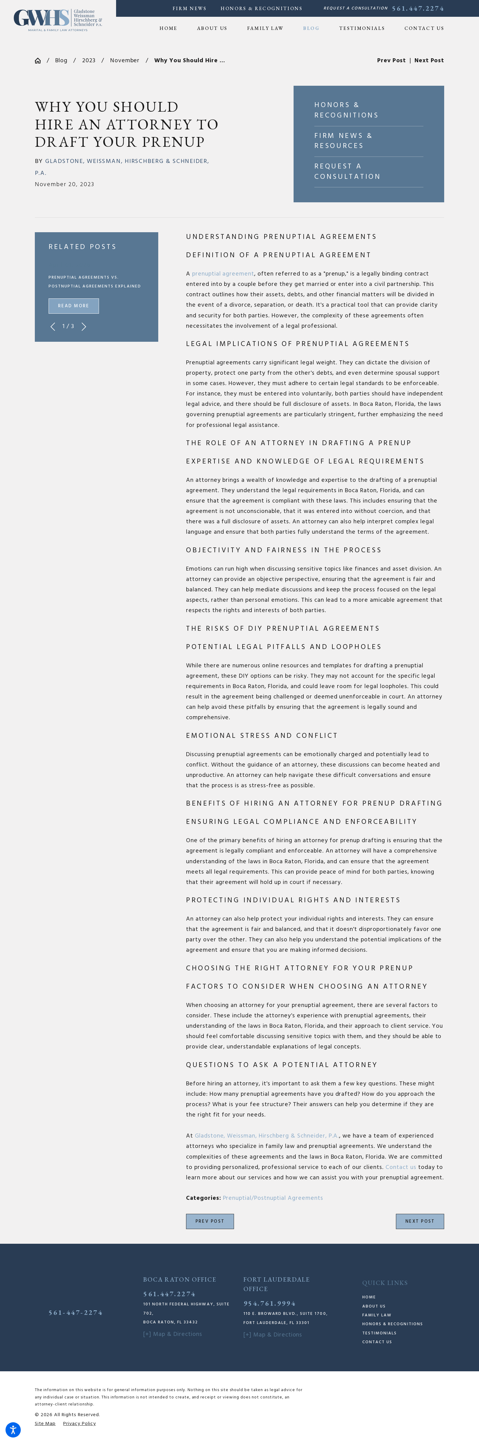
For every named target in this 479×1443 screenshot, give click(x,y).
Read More (73, 306)
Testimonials (379, 1333)
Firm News (190, 8)
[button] (13, 1430)
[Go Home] (41, 60)
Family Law (377, 1315)
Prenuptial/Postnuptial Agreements (273, 1198)
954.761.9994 (269, 1303)
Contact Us (377, 1342)
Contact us (401, 1167)
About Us (374, 1306)
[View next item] (84, 327)
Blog (61, 61)
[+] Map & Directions (172, 1334)
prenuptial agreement (223, 274)
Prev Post (210, 1221)
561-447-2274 (76, 1312)
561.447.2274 (418, 8)
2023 (89, 61)
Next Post (420, 1221)
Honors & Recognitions (262, 8)
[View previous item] (53, 327)
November (125, 61)
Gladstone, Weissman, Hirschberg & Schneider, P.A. (267, 1136)
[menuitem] (173, 28)
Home (369, 1297)
